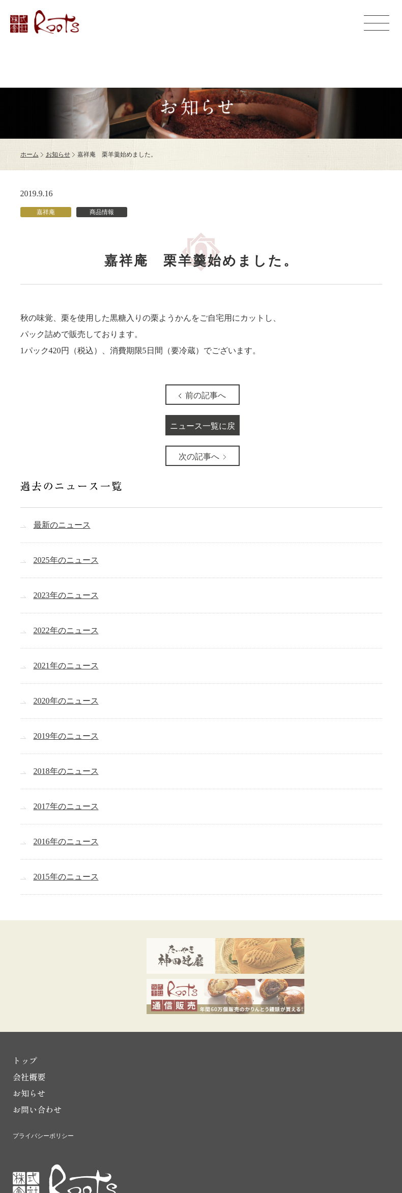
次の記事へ (199, 456)
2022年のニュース (66, 630)
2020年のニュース (66, 700)
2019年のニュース (66, 736)
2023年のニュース (66, 595)
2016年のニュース (66, 841)
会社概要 (29, 1077)
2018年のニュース (66, 771)
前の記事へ (205, 395)
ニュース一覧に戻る (202, 428)
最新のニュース (62, 525)
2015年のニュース (66, 876)
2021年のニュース (66, 665)
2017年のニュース (66, 806)
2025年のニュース (66, 560)
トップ (25, 1060)
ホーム (29, 154)
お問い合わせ (37, 1109)
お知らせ (58, 154)
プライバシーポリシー (43, 1135)
